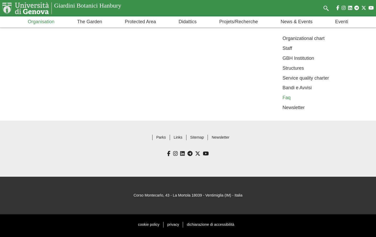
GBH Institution (298, 58)
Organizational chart (304, 38)
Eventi (341, 21)
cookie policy (148, 224)
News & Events (297, 21)
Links (178, 137)
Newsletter (294, 107)
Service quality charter (306, 77)
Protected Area (140, 21)
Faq (287, 97)
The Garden (89, 21)
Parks (161, 137)
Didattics (188, 21)
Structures (293, 68)
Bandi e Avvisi (297, 87)
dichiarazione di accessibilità (210, 224)
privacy (173, 224)
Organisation (41, 21)
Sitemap (197, 137)
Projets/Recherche (238, 21)
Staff (287, 48)
